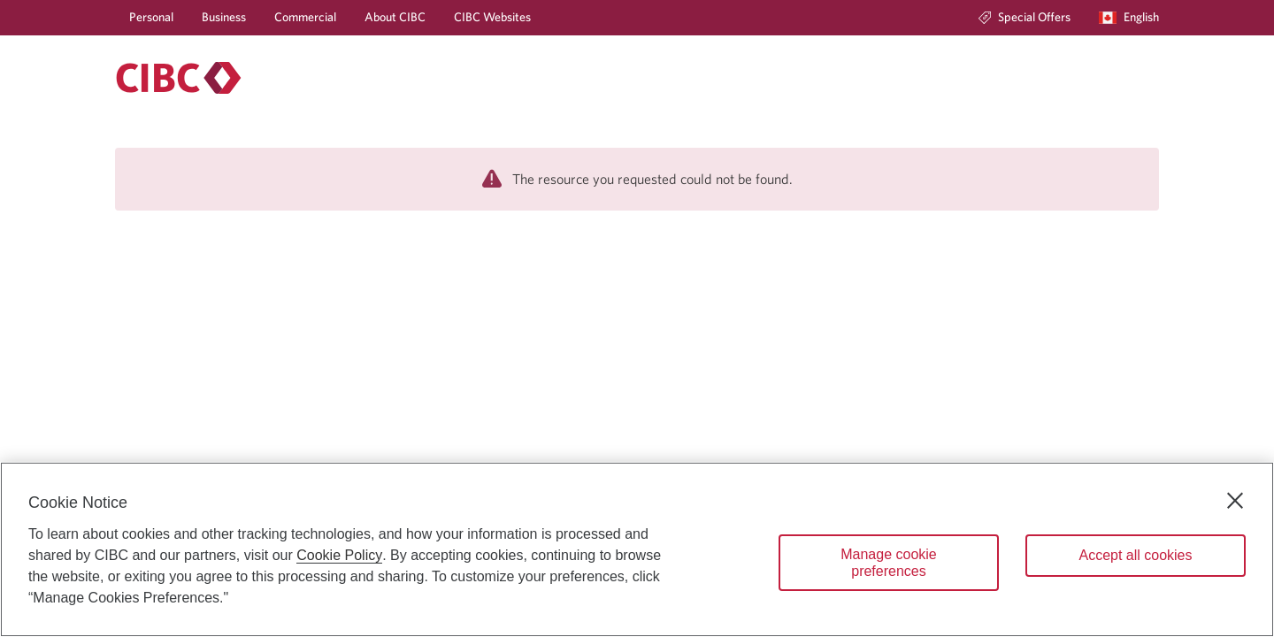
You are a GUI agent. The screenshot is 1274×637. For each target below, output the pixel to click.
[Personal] (151, 17)
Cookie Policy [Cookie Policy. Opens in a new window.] (339, 555)
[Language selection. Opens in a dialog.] (1129, 17)
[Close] (1235, 500)
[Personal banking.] (178, 78)
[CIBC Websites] (492, 17)
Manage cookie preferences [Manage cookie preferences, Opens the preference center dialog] (888, 563)
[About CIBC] (395, 17)
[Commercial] (305, 17)
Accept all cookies (1135, 555)
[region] (637, 549)
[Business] (224, 17)
